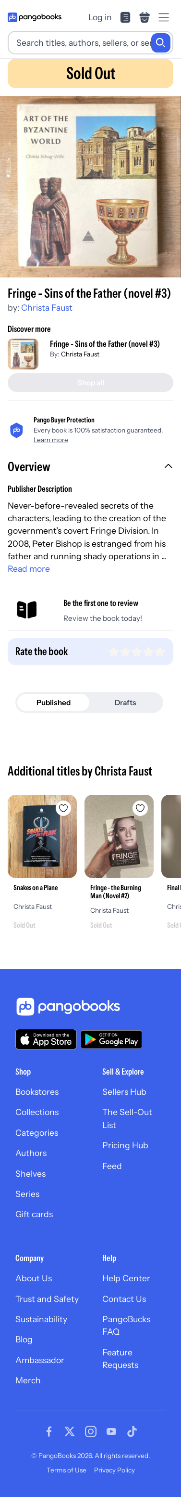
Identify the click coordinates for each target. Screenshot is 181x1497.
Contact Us (124, 1299)
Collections (37, 1112)
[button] (90, 467)
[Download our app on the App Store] (46, 1039)
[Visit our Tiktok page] (132, 1431)
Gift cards (34, 1214)
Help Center (126, 1278)
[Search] (160, 43)
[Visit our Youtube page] (111, 1431)
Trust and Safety (47, 1299)
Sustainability (41, 1319)
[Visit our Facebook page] (49, 1431)
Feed (112, 1166)
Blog (24, 1339)
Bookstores (37, 1092)
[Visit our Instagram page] (91, 1431)
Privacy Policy (114, 1470)
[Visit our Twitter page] (69, 1431)
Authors (31, 1153)
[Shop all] (90, 382)
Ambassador (39, 1360)
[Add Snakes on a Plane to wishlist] (63, 808)
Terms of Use (66, 1470)
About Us (33, 1278)
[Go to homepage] (34, 17)
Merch (28, 1380)
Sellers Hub (124, 1092)
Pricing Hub (125, 1145)
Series (27, 1194)
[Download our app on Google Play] (111, 1039)
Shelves (30, 1174)
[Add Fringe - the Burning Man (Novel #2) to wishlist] (140, 808)
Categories (36, 1133)
